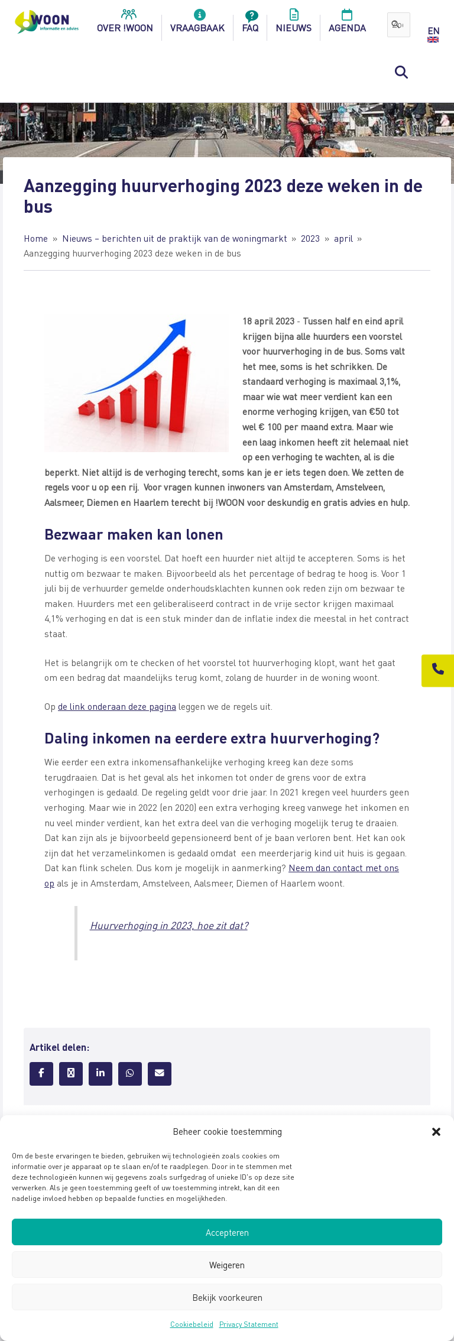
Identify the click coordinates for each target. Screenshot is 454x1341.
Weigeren (227, 1265)
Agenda (347, 24)
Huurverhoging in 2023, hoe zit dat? (169, 924)
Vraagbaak (197, 24)
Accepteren (227, 1232)
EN (433, 31)
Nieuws (293, 24)
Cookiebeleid (191, 1324)
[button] (436, 1132)
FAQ (250, 24)
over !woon (125, 24)
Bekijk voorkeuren (227, 1297)
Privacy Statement (248, 1324)
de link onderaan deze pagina (117, 706)
